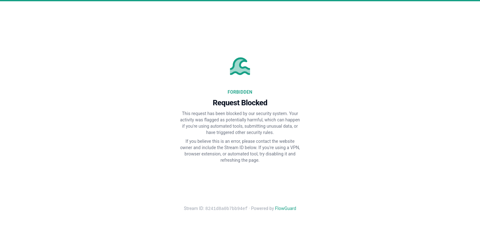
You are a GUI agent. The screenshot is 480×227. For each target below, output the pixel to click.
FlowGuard (285, 208)
